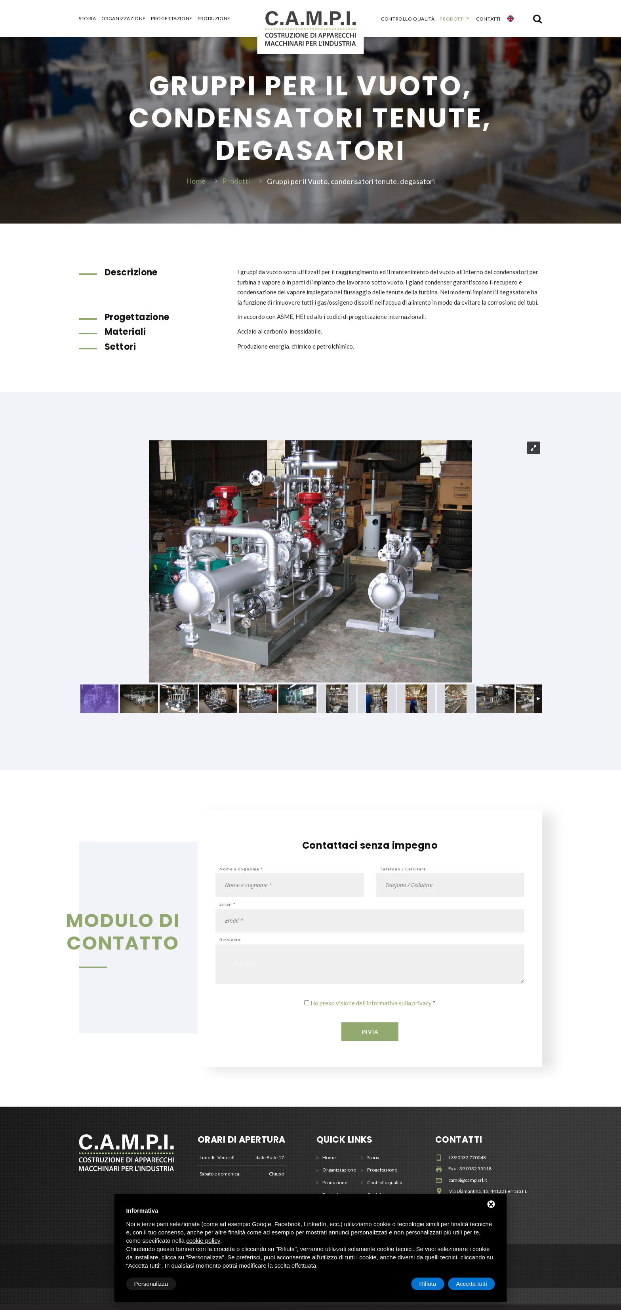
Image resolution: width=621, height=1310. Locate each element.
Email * (227, 909)
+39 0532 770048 (467, 1163)
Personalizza (151, 1283)
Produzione (214, 18)
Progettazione (171, 18)
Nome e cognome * (241, 874)
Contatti (488, 19)
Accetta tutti (471, 1283)
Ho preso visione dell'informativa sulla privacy (371, 1008)
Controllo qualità (407, 19)
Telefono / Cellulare (403, 874)
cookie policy (203, 1240)
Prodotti (452, 19)
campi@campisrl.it (467, 1186)
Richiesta (230, 945)
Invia (370, 1037)
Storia (87, 18)
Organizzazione (123, 18)
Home (196, 183)
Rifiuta (427, 1283)
